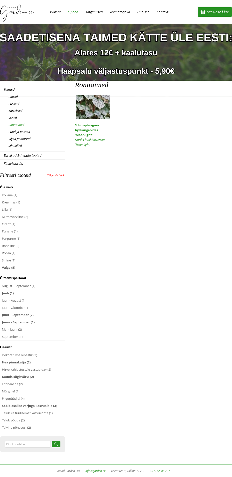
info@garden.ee (96, 471)
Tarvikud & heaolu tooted (22, 155)
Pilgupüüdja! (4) (13, 398)
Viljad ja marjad (19, 139)
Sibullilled (15, 146)
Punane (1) (10, 231)
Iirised (12, 118)
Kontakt (162, 12)
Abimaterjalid (120, 12)
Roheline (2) (10, 246)
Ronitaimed (16, 125)
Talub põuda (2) (13, 420)
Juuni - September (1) (18, 322)
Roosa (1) (8, 253)
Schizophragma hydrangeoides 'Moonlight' (93, 135)
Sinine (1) (8, 260)
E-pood (73, 12)
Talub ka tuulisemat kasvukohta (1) (27, 413)
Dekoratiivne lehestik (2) (19, 355)
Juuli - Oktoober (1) (15, 307)
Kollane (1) (9, 195)
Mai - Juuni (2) (12, 329)
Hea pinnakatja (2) (16, 362)
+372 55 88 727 (160, 471)
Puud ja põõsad (19, 132)
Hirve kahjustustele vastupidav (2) (26, 369)
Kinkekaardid (13, 163)
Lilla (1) (7, 209)
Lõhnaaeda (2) (12, 384)
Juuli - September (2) (18, 315)
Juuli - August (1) (13, 300)
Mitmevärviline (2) (15, 217)
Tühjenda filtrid (56, 175)
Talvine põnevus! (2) (16, 427)
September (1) (12, 336)
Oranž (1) (8, 224)
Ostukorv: (218, 11)
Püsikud (13, 103)
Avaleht (55, 12)
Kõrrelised (15, 110)
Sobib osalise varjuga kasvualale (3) (29, 406)
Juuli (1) (8, 293)
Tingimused (94, 12)
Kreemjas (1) (11, 202)
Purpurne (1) (11, 238)
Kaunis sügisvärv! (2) (18, 377)
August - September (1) (18, 286)
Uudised (143, 12)
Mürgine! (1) (11, 391)
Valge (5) (8, 267)
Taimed (9, 89)
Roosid (13, 96)
